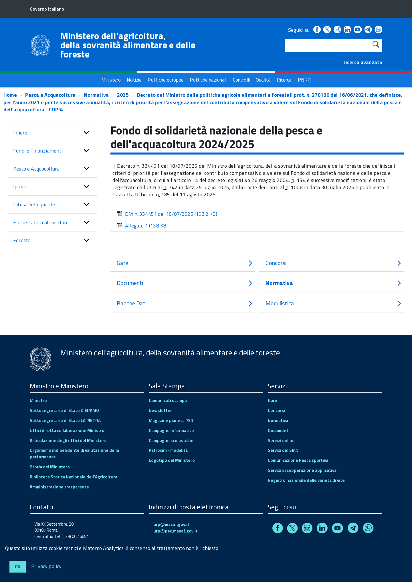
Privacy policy (46, 566)
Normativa (96, 95)
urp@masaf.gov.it (171, 524)
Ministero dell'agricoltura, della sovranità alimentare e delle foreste (128, 45)
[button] (86, 133)
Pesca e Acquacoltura (50, 95)
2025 (123, 95)
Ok (17, 566)
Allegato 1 (142, 225)
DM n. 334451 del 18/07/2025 (167, 214)
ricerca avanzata (363, 62)
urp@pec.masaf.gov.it (175, 531)
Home (10, 95)
